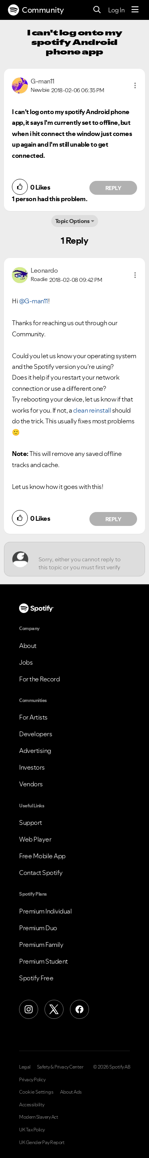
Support (30, 822)
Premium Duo (38, 927)
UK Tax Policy (32, 1130)
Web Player (35, 839)
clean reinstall (92, 410)
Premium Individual (45, 911)
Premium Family (41, 944)
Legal (25, 1067)
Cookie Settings (36, 1092)
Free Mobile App (42, 856)
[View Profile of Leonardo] (44, 270)
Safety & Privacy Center (60, 1067)
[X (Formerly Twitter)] (54, 1009)
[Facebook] (79, 1009)
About (28, 645)
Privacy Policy (32, 1080)
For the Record (39, 679)
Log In (116, 10)
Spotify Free (36, 978)
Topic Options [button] (72, 221)
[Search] (97, 10)
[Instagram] (28, 1009)
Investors (32, 767)
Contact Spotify (41, 872)
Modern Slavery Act (38, 1117)
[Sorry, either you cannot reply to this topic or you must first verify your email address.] (81, 559)
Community (36, 10)
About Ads (71, 1092)
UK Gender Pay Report (41, 1142)
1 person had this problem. (49, 198)
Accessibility (32, 1105)
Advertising (35, 750)
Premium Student (43, 961)
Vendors (31, 784)
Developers (35, 733)
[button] (135, 85)
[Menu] (135, 10)
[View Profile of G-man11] (42, 81)
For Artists (33, 717)
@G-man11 (33, 301)
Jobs (26, 662)
